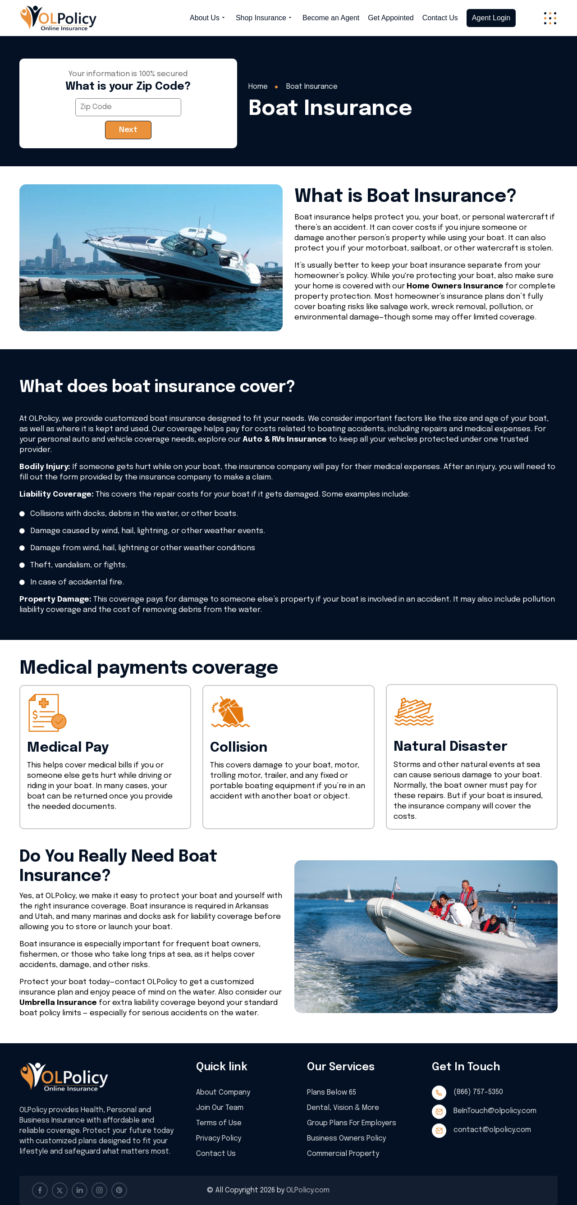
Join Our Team (224, 1107)
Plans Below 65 (336, 1092)
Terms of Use (223, 1122)
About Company (227, 1092)
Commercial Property (346, 1153)
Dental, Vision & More (346, 1107)
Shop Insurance (265, 18)
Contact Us (440, 18)
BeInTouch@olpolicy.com (494, 1111)
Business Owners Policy (350, 1138)
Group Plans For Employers (356, 1122)
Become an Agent (330, 18)
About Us (208, 18)
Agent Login (491, 18)
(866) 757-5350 (478, 1092)
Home (258, 87)
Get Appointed (390, 18)
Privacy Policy (223, 1138)
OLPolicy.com (308, 1190)
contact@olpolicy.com (492, 1130)
